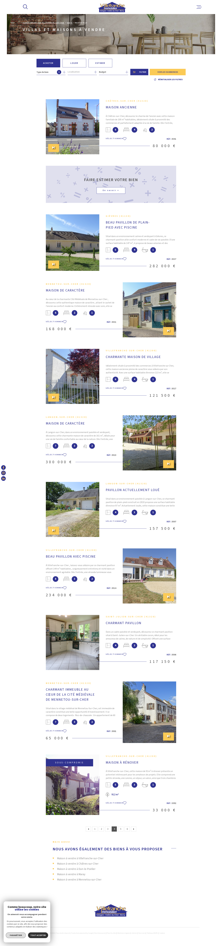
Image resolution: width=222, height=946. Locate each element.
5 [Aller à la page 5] (120, 829)
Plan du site (111, 933)
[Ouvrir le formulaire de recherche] (139, 72)
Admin (134, 933)
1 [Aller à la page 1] (94, 829)
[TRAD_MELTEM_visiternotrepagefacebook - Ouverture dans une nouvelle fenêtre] (3, 467)
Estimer (100, 63)
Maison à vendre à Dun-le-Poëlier (76, 869)
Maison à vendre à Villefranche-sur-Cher (80, 858)
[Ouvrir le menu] (199, 7)
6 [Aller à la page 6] (127, 829)
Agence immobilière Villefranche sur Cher (43, 23)
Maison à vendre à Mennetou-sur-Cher (79, 880)
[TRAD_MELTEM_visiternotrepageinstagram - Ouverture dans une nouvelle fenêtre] (3, 473)
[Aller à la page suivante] (133, 829)
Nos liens (141, 933)
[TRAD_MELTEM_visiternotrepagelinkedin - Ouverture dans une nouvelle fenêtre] (3, 478)
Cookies (162, 933)
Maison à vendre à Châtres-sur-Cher (77, 864)
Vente (69, 23)
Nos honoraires (99, 933)
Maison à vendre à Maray (71, 874)
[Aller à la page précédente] (88, 829)
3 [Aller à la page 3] (107, 829)
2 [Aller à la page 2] (101, 829)
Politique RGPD (152, 933)
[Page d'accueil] (112, 7)
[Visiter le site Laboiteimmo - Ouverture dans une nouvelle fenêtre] (33, 933)
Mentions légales (123, 933)
